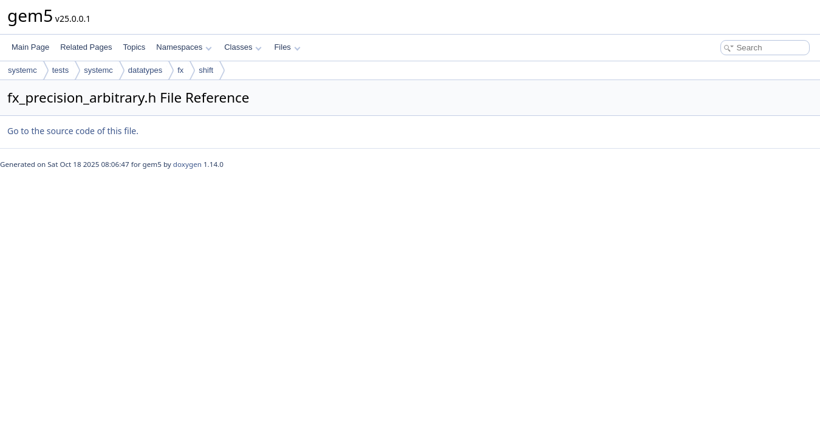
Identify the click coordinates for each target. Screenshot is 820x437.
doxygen (187, 164)
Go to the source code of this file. (72, 131)
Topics (134, 47)
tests (60, 70)
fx (180, 70)
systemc (22, 70)
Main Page (30, 47)
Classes (243, 47)
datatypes (145, 70)
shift (206, 70)
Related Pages (86, 47)
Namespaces (183, 47)
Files (287, 47)
